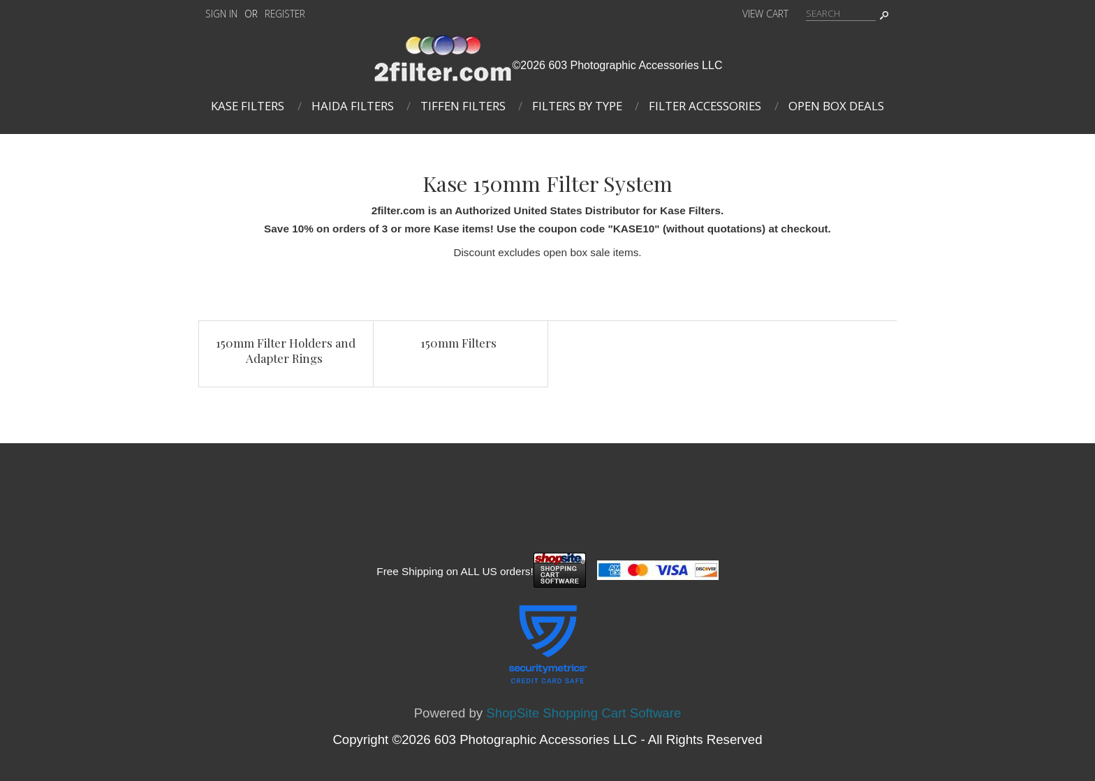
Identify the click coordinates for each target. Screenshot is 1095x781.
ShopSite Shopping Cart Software (583, 713)
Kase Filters (247, 106)
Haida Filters (352, 106)
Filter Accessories (705, 106)
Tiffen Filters (463, 106)
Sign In (221, 13)
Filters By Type (577, 106)
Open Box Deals (836, 106)
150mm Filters (458, 342)
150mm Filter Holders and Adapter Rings (285, 350)
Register (285, 13)
